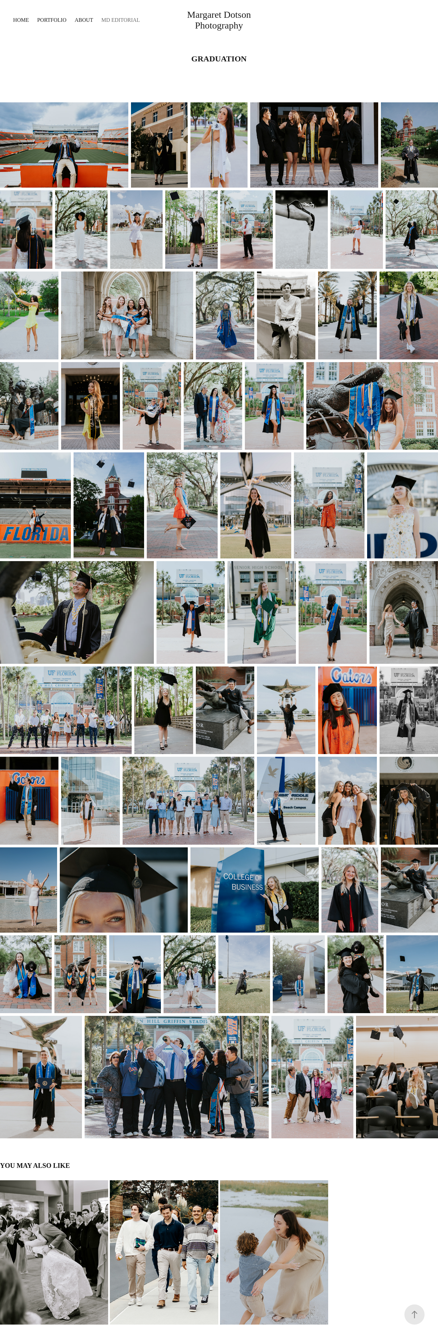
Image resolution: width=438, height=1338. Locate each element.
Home (21, 20)
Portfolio (52, 20)
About (84, 20)
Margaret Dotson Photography (220, 20)
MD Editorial (120, 20)
